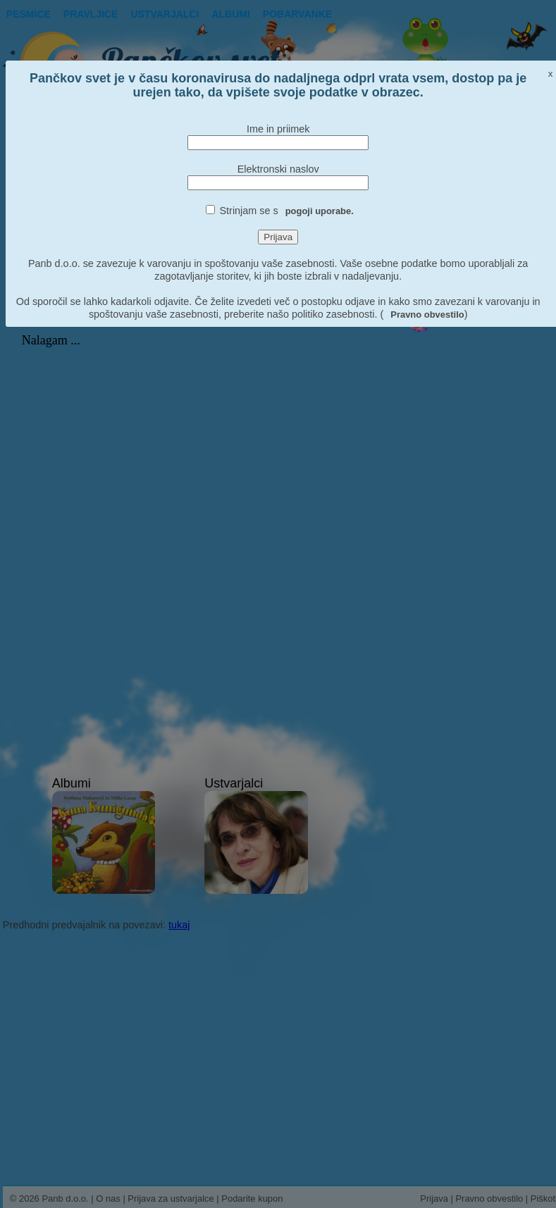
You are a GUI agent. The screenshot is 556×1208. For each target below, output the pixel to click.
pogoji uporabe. (319, 211)
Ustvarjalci (164, 14)
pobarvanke (297, 14)
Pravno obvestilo (427, 314)
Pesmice (28, 14)
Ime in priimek (278, 129)
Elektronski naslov (278, 169)
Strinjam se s (287, 210)
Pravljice (90, 14)
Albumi (230, 14)
